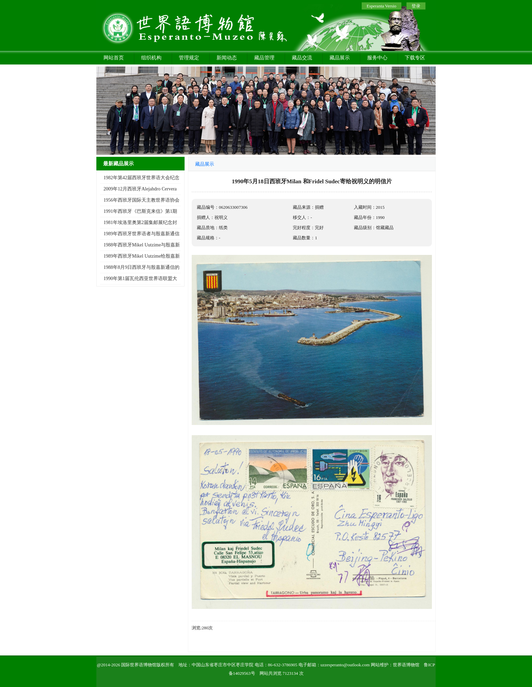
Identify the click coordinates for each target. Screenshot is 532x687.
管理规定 (189, 57)
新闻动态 (226, 57)
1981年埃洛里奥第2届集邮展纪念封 (140, 222)
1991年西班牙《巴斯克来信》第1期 (140, 211)
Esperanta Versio (381, 5)
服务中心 (377, 57)
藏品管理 (264, 57)
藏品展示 (339, 57)
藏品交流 (302, 57)
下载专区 (415, 57)
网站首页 (113, 57)
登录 (416, 5)
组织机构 (151, 57)
